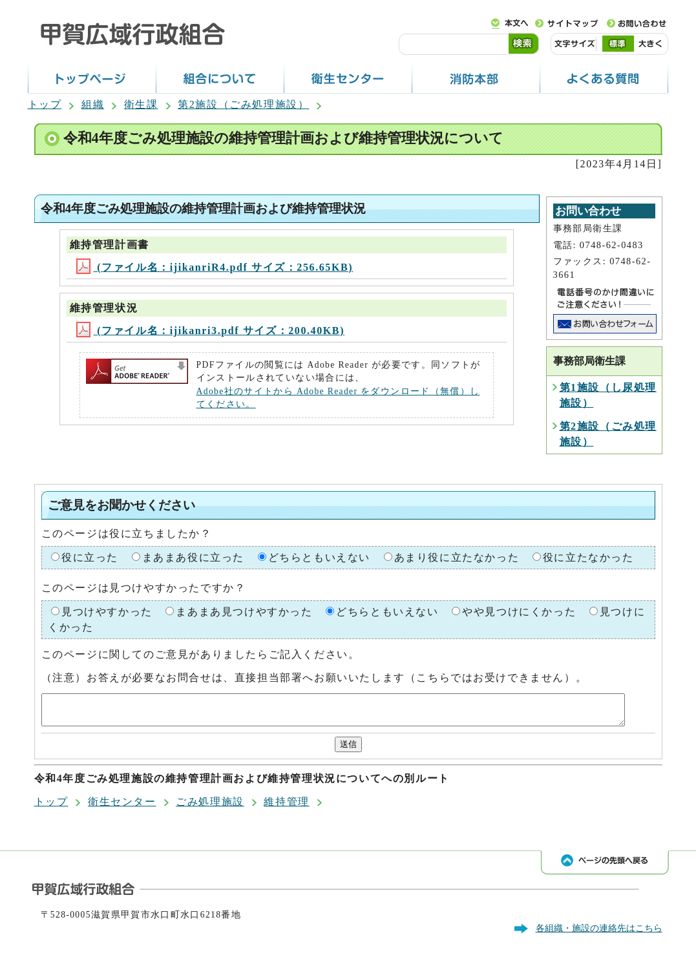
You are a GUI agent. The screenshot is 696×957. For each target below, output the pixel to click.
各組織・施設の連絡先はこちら (599, 934)
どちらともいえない (319, 557)
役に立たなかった (588, 557)
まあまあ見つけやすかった (244, 611)
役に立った (89, 557)
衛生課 (141, 104)
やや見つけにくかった (519, 611)
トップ (45, 104)
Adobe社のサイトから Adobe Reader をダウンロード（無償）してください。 (338, 397)
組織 (92, 104)
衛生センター (122, 807)
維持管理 (286, 807)
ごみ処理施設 (210, 807)
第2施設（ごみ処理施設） (243, 104)
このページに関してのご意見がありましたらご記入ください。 (200, 654)
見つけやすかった (107, 611)
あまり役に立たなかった (457, 557)
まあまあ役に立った (193, 557)
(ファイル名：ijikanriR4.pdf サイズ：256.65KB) (214, 267)
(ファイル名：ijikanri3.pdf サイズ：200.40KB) (210, 330)
